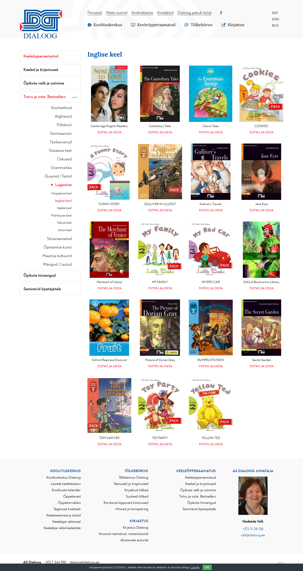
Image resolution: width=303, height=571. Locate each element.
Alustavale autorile (134, 540)
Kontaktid (165, 13)
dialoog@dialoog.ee (84, 562)
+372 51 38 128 (253, 529)
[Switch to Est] (275, 13)
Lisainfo (195, 567)
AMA (280, 562)
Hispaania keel (61, 193)
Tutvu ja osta (109, 132)
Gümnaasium (61, 134)
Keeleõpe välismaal (66, 521)
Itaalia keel (64, 208)
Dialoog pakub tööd (194, 13)
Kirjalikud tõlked (136, 490)
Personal (94, 13)
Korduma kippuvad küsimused (126, 503)
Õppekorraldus (69, 503)
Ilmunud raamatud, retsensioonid (123, 534)
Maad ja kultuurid (57, 256)
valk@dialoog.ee (253, 535)
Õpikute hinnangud (39, 276)
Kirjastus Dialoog (135, 527)
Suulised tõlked (137, 496)
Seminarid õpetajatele (42, 289)
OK (207, 567)
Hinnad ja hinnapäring (131, 509)
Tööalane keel (60, 151)
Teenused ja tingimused (131, 484)
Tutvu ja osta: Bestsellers (44, 97)
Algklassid (63, 116)
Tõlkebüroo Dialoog (133, 477)
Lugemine (63, 185)
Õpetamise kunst (57, 247)
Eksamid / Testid (58, 176)
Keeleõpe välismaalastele (62, 528)
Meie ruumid (116, 13)
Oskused (64, 159)
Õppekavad (72, 496)
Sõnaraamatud (59, 239)
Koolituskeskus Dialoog (63, 477)
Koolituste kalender (66, 490)
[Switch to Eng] (275, 19)
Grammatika (61, 168)
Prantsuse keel (61, 215)
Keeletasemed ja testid (63, 515)
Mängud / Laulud (57, 265)
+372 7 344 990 (55, 562)
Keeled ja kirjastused (40, 70)
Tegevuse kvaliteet (67, 509)
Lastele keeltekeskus (66, 484)
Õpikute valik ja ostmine (43, 83)
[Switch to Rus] (275, 25)
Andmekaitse (142, 13)
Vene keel (65, 230)
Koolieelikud (61, 108)
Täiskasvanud (61, 142)
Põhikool (64, 125)
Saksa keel (64, 222)
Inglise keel (63, 201)
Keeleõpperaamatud (40, 56)
